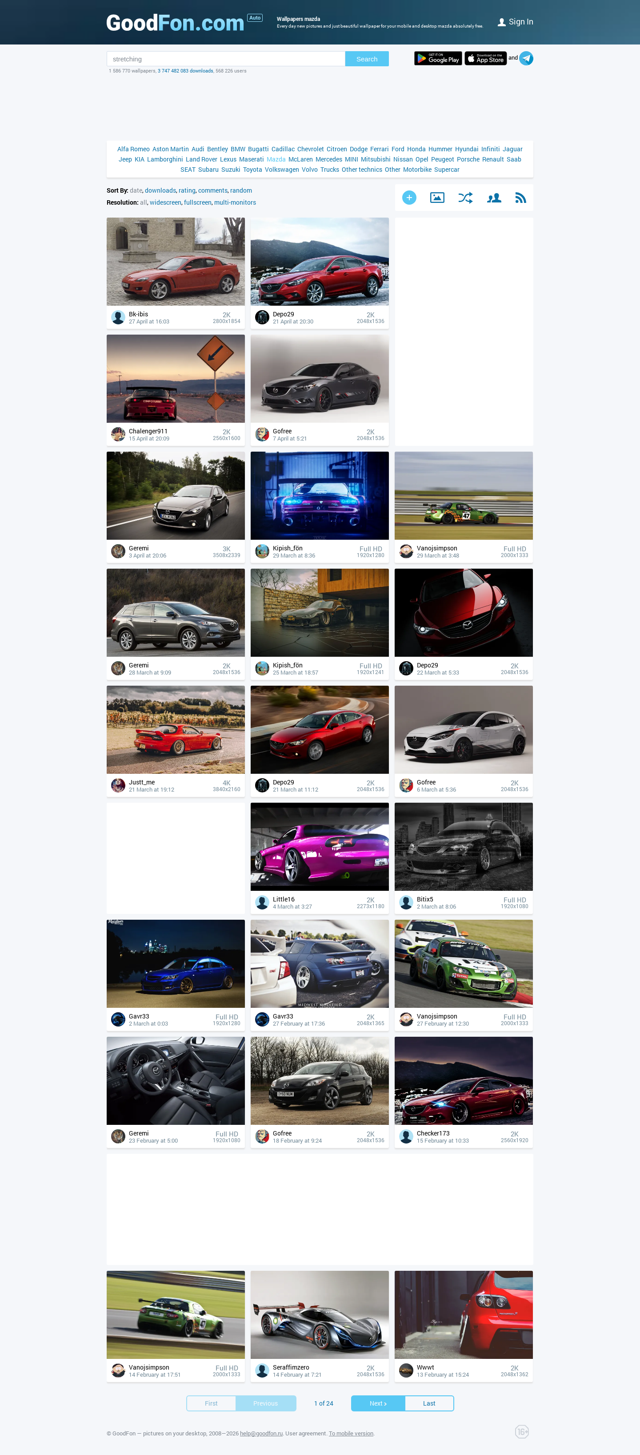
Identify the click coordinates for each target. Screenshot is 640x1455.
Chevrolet (310, 149)
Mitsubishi (376, 159)
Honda (416, 149)
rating (187, 190)
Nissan (403, 159)
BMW (238, 149)
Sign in (515, 21)
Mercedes (329, 159)
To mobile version (351, 1433)
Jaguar (513, 149)
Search (367, 59)
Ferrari (379, 149)
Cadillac (283, 149)
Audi (198, 149)
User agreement (305, 1433)
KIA (139, 159)
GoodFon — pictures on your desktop (159, 1433)
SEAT (188, 169)
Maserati (251, 159)
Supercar (447, 169)
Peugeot (442, 159)
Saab (514, 159)
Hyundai (467, 149)
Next (379, 1403)
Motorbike (417, 169)
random (241, 190)
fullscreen (198, 202)
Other (392, 169)
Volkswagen (282, 169)
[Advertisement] (320, 107)
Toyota (252, 169)
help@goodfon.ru (261, 1433)
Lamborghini (165, 159)
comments (213, 190)
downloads (160, 190)
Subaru (208, 169)
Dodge (359, 149)
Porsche (468, 159)
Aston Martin (170, 149)
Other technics (362, 169)
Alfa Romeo (133, 149)
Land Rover (201, 159)
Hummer (440, 149)
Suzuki (230, 169)
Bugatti (258, 149)
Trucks (329, 169)
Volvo (310, 169)
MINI (351, 159)
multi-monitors (235, 202)
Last (429, 1403)
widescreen (165, 202)
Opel (422, 159)
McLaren (300, 159)
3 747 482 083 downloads (185, 70)
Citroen (337, 149)
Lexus (228, 159)
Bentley (217, 149)
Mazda (276, 159)
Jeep (125, 159)
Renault (493, 159)
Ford (398, 149)
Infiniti (490, 149)
